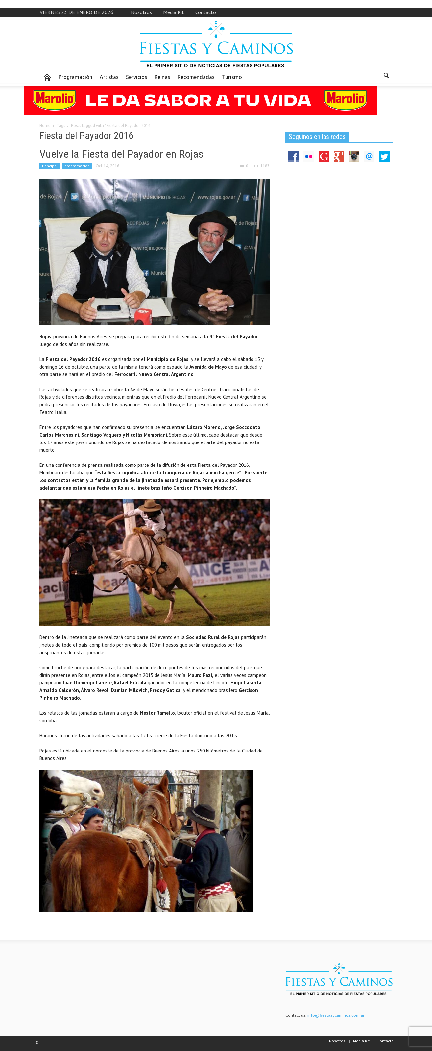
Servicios (136, 77)
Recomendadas (196, 77)
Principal (50, 165)
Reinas (162, 77)
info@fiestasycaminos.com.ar (336, 1015)
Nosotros (141, 12)
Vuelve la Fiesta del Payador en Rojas (121, 153)
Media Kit (173, 12)
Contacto (205, 12)
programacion (77, 165)
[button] (386, 76)
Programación (75, 77)
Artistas (109, 77)
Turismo (232, 77)
